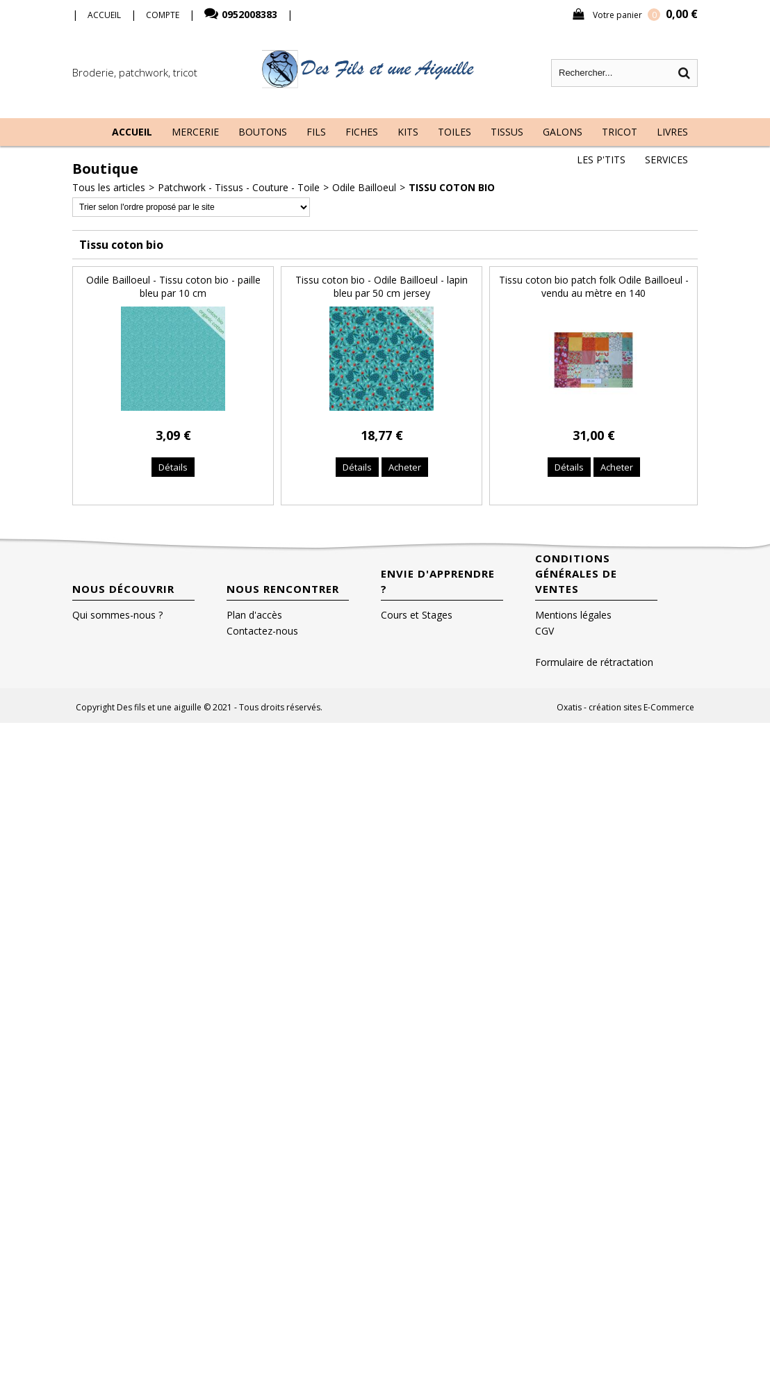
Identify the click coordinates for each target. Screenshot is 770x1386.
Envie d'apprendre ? (438, 581)
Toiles (454, 131)
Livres (672, 131)
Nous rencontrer (283, 589)
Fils (316, 131)
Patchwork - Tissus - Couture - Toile (239, 187)
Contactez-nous (262, 630)
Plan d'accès (254, 614)
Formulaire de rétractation (594, 662)
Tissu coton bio (452, 187)
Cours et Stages (416, 614)
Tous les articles (108, 187)
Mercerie (195, 131)
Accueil (132, 131)
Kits (408, 131)
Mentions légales (573, 614)
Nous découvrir (123, 589)
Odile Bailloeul (364, 187)
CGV (544, 630)
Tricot (619, 131)
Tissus (507, 131)
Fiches (361, 131)
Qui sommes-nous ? (117, 614)
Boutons (262, 131)
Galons (562, 131)
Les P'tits (601, 159)
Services (666, 159)
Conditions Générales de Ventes (576, 573)
